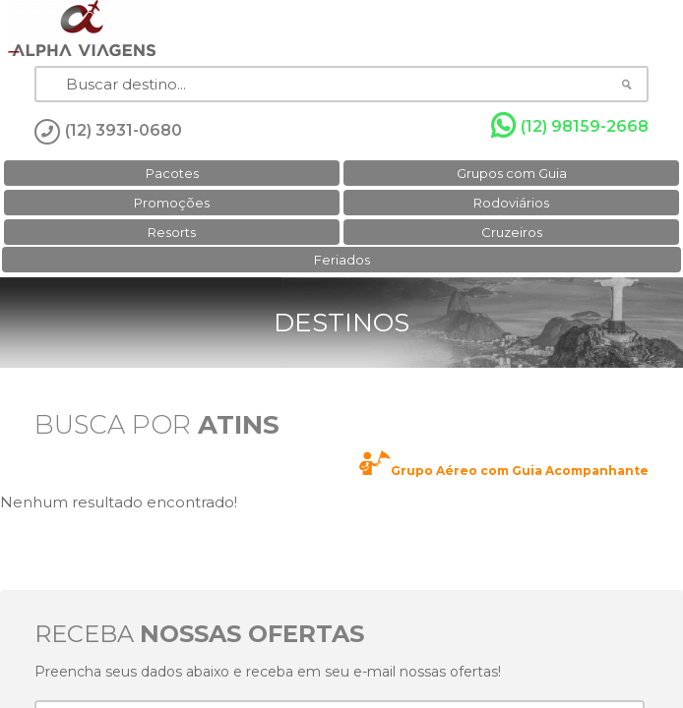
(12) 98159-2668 (570, 126)
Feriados (342, 259)
